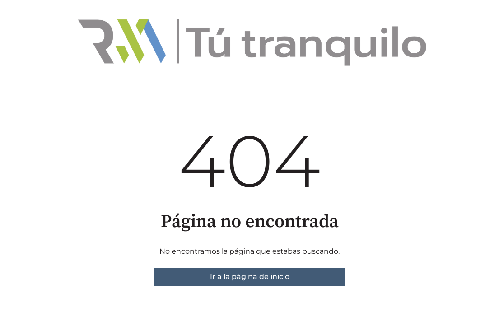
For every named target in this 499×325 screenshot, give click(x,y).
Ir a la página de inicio (249, 276)
